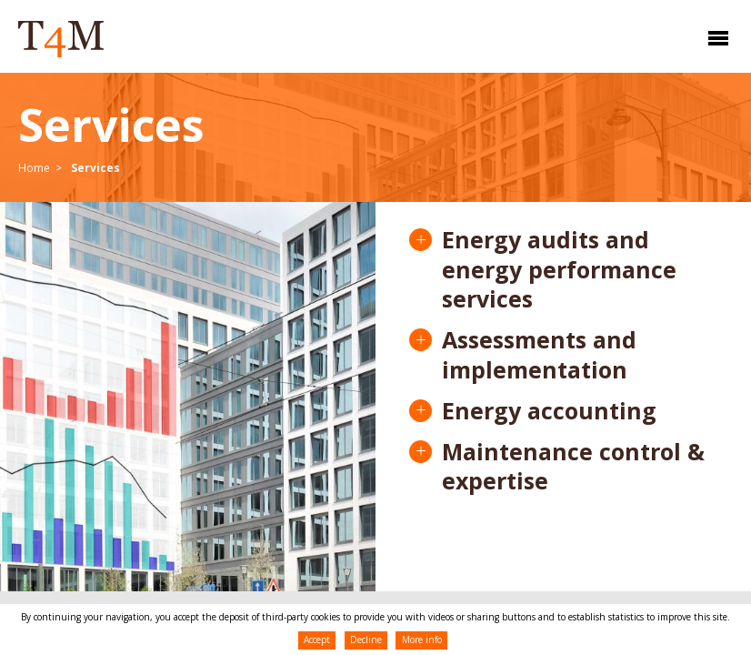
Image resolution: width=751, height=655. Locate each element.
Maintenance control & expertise (573, 467)
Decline (366, 639)
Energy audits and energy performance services (559, 269)
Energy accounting (549, 411)
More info (422, 639)
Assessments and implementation (539, 355)
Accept (317, 639)
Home (34, 168)
